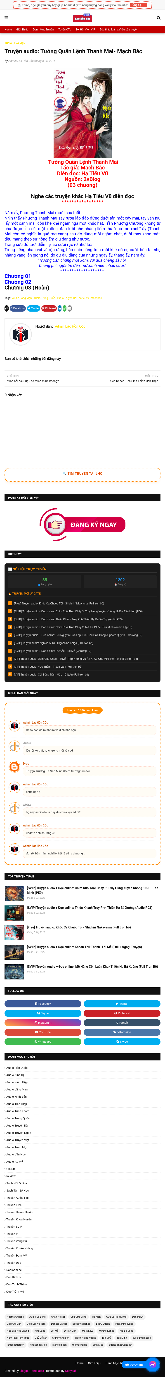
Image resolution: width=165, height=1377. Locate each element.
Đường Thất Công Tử (120, 1344)
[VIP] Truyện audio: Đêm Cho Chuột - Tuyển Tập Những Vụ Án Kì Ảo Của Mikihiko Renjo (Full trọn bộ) (76, 658)
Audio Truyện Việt (17, 1140)
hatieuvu (84, 298)
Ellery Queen (103, 1323)
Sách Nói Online (16, 1183)
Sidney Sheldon (60, 1337)
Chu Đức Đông (79, 1316)
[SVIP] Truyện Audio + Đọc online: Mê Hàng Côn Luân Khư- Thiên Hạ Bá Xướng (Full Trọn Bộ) (92, 966)
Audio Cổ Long (37, 1316)
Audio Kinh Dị (15, 1075)
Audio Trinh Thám (17, 1111)
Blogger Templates (31, 1370)
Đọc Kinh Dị (13, 1277)
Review (11, 1176)
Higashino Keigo (124, 1323)
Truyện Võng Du (16, 1241)
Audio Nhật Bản (16, 1096)
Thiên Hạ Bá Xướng (85, 1337)
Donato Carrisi (59, 1323)
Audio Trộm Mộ (16, 1147)
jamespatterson (15, 1344)
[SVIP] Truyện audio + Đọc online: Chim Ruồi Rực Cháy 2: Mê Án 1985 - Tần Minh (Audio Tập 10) (73, 627)
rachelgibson (59, 1344)
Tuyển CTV (64, 29)
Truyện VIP (13, 1234)
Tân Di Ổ (106, 1337)
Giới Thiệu (22, 29)
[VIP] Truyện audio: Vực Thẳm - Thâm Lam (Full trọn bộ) (48, 666)
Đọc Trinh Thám (16, 1284)
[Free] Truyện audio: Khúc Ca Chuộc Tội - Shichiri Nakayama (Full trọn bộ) (59, 603)
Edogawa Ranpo (81, 1323)
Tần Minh (122, 1337)
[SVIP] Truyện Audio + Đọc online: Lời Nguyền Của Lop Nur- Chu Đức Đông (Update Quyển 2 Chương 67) (78, 635)
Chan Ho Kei (58, 1316)
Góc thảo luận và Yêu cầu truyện (119, 29)
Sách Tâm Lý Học (17, 1190)
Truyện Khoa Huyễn (19, 1219)
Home (8, 29)
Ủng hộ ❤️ (138, 5)
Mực (26, 764)
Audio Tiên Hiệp (16, 1104)
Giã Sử (10, 1169)
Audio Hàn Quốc (17, 1067)
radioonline (14, 1270)
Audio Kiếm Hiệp (17, 1082)
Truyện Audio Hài (17, 1197)
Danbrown (138, 1316)
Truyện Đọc (13, 1262)
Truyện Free (13, 1205)
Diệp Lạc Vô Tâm (36, 1323)
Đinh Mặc (98, 1344)
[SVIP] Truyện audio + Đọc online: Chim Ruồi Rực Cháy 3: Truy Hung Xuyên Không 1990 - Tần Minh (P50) (78, 611)
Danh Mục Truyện (43, 29)
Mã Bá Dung (126, 1330)
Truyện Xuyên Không (19, 1248)
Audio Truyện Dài (67, 298)
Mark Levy (87, 1330)
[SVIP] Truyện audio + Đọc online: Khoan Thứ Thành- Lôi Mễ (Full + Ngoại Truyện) (84, 947)
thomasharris (79, 1344)
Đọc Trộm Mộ (15, 1291)
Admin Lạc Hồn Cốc (20, 60)
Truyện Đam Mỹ (16, 1255)
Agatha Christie (15, 1316)
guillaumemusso (141, 1337)
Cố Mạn (96, 1316)
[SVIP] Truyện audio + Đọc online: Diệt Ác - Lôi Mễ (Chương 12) (52, 651)
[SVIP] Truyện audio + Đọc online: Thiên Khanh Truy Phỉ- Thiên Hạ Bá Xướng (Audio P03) (68, 619)
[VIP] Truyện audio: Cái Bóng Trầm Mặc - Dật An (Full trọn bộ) (51, 674)
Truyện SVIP (14, 1226)
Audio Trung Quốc (44, 298)
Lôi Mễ (54, 1330)
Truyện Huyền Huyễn (19, 1212)
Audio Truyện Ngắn (18, 1132)
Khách (27, 743)
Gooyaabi (71, 1370)
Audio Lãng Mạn (22, 298)
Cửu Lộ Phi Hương (116, 1316)
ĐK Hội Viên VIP (85, 29)
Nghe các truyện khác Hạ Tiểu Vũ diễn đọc (82, 196)
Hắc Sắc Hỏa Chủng (18, 1330)
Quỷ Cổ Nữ (41, 1337)
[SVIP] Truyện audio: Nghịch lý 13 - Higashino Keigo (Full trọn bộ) (53, 643)
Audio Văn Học (16, 1154)
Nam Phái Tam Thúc (18, 1337)
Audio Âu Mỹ (14, 1161)
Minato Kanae (106, 1330)
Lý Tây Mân (70, 1330)
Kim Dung (40, 1330)
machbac (96, 298)
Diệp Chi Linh (14, 1323)
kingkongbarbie (38, 1344)
